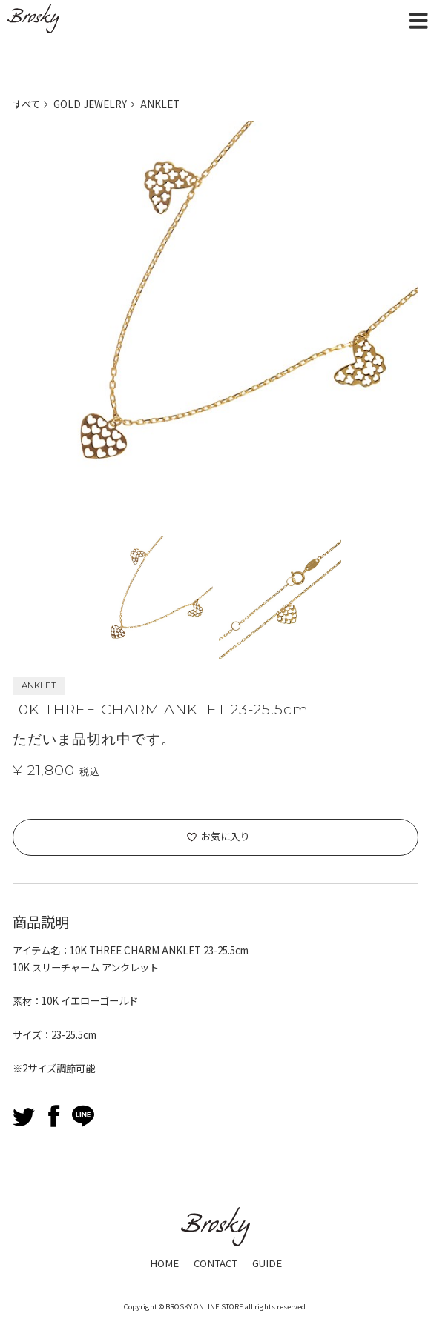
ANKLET (160, 104)
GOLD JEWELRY (90, 104)
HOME (164, 1263)
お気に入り (225, 836)
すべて (26, 104)
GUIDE (267, 1263)
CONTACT (215, 1263)
